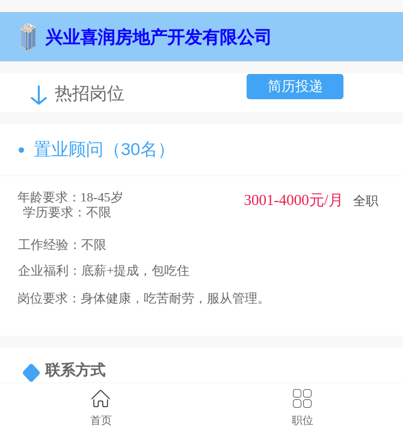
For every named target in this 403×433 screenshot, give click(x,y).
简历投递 (295, 86)
